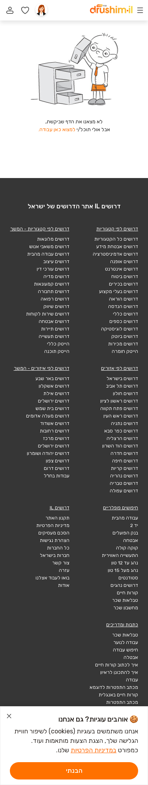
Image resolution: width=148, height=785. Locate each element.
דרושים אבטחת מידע (117, 246)
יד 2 (134, 525)
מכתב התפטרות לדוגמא (114, 687)
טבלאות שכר (125, 600)
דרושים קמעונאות (51, 284)
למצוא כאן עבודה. (56, 129)
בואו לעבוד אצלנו (52, 578)
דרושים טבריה (124, 483)
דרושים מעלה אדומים (47, 416)
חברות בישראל (54, 555)
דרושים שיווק (56, 306)
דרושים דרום (56, 468)
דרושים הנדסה (123, 306)
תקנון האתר (57, 518)
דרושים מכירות (123, 344)
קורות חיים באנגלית (118, 695)
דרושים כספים (123, 321)
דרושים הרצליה (122, 438)
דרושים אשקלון (54, 386)
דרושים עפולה (124, 491)
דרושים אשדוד (54, 423)
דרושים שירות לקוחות (47, 314)
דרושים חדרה (124, 453)
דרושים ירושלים (53, 401)
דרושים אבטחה (54, 321)
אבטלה (131, 657)
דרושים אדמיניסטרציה (115, 254)
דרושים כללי (125, 314)
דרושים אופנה (124, 261)
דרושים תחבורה (53, 291)
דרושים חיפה (125, 461)
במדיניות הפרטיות (93, 750)
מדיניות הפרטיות (52, 525)
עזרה (64, 570)
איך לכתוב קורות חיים (116, 665)
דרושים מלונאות (53, 239)
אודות (63, 585)
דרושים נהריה (124, 476)
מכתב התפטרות (122, 702)
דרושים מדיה (56, 276)
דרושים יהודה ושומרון (48, 453)
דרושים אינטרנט (121, 269)
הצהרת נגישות (54, 540)
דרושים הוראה (123, 299)
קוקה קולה (127, 548)
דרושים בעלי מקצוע (118, 291)
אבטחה (130, 540)
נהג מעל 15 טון (123, 570)
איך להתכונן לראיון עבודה (119, 676)
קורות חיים (127, 593)
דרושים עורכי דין (53, 269)
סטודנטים (128, 578)
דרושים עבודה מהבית (48, 254)
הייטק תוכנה (56, 351)
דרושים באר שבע (52, 378)
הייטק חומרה (125, 351)
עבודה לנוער (125, 642)
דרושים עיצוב (56, 261)
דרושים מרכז (56, 438)
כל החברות (58, 548)
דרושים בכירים (123, 284)
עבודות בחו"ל (56, 476)
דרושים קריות (124, 468)
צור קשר (60, 563)
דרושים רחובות (54, 431)
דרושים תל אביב (122, 386)
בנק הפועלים (125, 533)
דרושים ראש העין (120, 416)
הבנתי (74, 770)
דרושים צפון (57, 461)
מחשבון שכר (125, 608)
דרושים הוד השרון (120, 446)
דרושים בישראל (122, 378)
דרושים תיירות (55, 329)
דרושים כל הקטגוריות (116, 239)
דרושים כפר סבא (121, 431)
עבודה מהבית (125, 518)
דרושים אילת (56, 393)
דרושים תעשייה (54, 336)
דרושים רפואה (55, 299)
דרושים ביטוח (124, 276)
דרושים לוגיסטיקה (119, 329)
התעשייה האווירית (120, 555)
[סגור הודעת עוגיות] (9, 717)
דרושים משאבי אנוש (49, 246)
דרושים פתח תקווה (119, 408)
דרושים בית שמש (52, 408)
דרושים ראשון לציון (119, 401)
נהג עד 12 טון (124, 563)
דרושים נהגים (124, 585)
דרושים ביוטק (124, 336)
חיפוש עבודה (125, 650)
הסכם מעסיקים (53, 533)
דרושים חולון (125, 393)
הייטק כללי (58, 344)
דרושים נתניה (124, 423)
